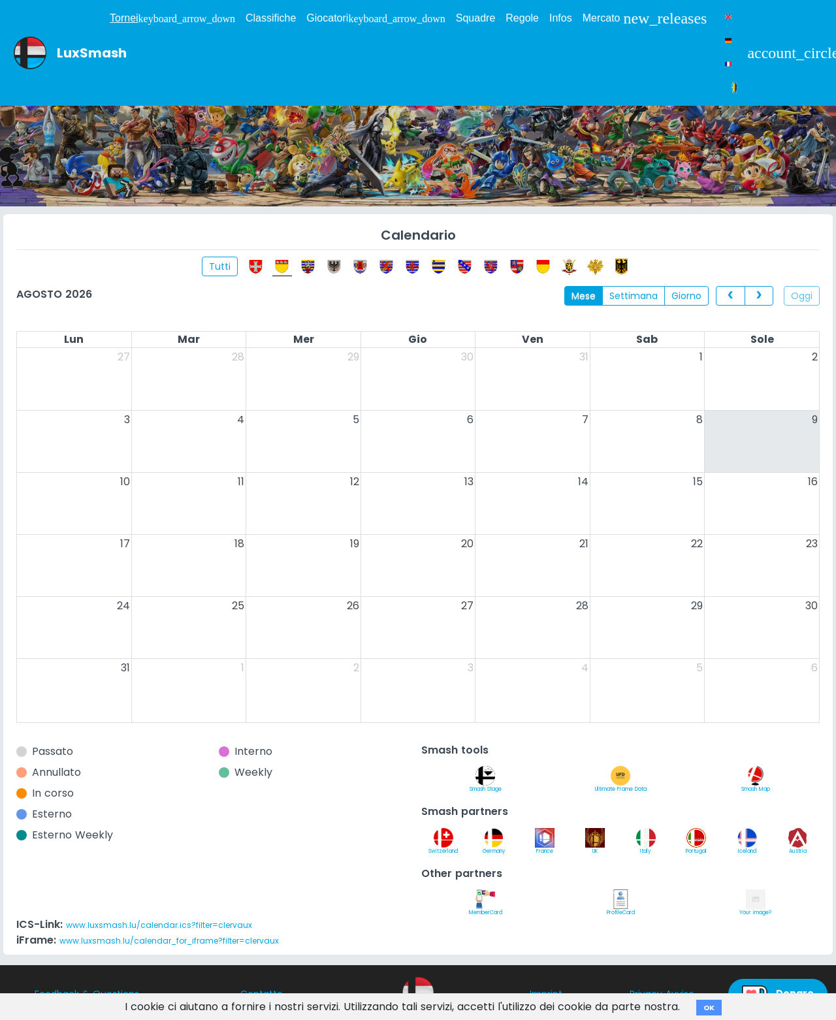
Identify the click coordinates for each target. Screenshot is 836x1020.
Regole (522, 18)
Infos (560, 18)
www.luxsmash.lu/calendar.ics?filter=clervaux (159, 925)
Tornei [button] (172, 18)
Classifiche (271, 18)
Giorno (686, 295)
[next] (759, 296)
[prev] (730, 296)
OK (709, 1007)
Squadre (476, 18)
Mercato (645, 18)
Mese (583, 295)
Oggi (801, 295)
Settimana (633, 295)
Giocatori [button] (375, 18)
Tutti (220, 266)
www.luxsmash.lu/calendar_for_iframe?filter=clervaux (169, 940)
